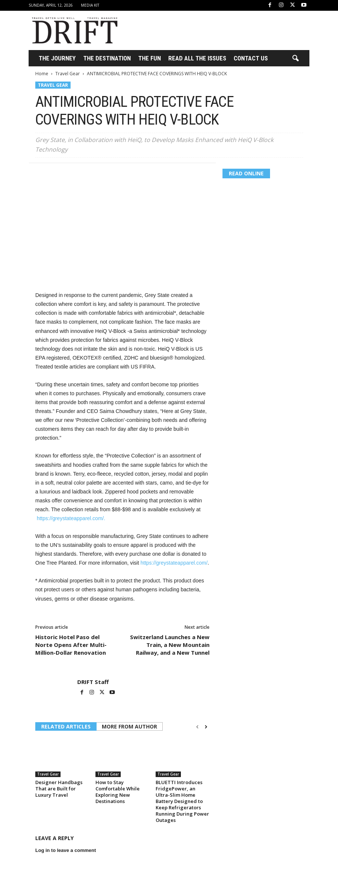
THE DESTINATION (107, 58)
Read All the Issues (197, 58)
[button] (295, 58)
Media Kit (90, 5)
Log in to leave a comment (65, 850)
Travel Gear (67, 73)
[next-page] (205, 727)
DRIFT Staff (93, 681)
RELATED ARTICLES (66, 726)
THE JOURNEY (57, 58)
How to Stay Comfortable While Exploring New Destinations (117, 791)
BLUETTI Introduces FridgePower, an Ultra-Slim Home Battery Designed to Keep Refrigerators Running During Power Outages (182, 801)
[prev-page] (197, 727)
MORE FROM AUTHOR (129, 726)
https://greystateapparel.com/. (71, 518)
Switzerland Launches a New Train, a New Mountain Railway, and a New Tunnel (169, 644)
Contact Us (251, 58)
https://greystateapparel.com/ (174, 563)
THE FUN (149, 58)
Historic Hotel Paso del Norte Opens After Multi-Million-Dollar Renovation (71, 644)
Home (41, 73)
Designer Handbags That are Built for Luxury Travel (58, 788)
